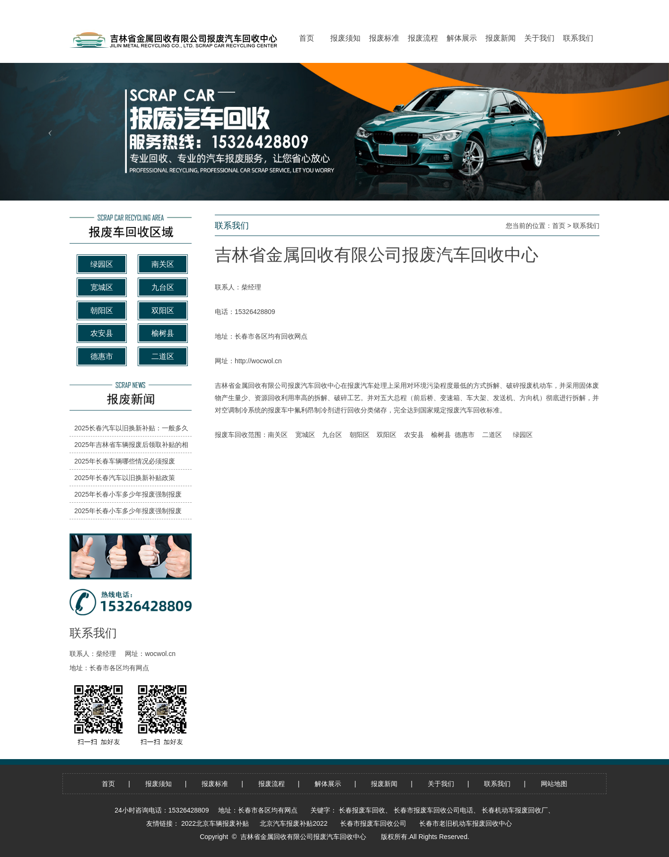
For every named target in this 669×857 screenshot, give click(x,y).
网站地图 (554, 783)
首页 (558, 225)
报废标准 (215, 783)
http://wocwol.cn (258, 361)
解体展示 (328, 783)
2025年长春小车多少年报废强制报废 (128, 494)
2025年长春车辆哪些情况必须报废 (124, 461)
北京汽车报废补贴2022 (293, 823)
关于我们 (441, 783)
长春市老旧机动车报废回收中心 (465, 823)
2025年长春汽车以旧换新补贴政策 (124, 477)
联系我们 (586, 225)
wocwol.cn (160, 653)
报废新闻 (384, 783)
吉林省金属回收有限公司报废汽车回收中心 (278, 385)
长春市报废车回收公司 (373, 823)
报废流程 (271, 783)
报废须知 (158, 783)
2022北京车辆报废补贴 (215, 823)
